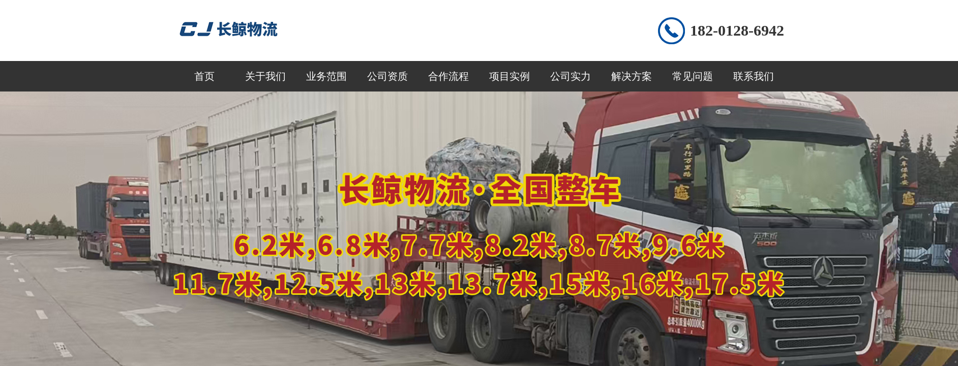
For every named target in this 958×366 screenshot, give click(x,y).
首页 (204, 76)
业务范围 (326, 76)
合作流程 (448, 76)
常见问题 (692, 76)
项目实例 (509, 76)
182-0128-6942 (737, 30)
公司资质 (387, 76)
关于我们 (265, 76)
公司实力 (570, 76)
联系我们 (753, 76)
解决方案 (631, 76)
